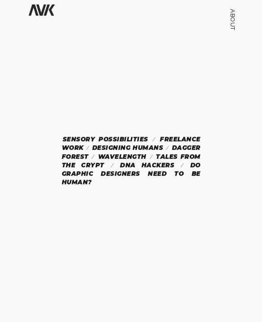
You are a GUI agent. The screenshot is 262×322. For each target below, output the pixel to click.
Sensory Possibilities (105, 139)
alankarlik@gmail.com (232, 273)
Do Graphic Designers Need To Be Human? (130, 173)
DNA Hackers (147, 165)
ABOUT (232, 19)
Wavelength (122, 156)
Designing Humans (127, 147)
